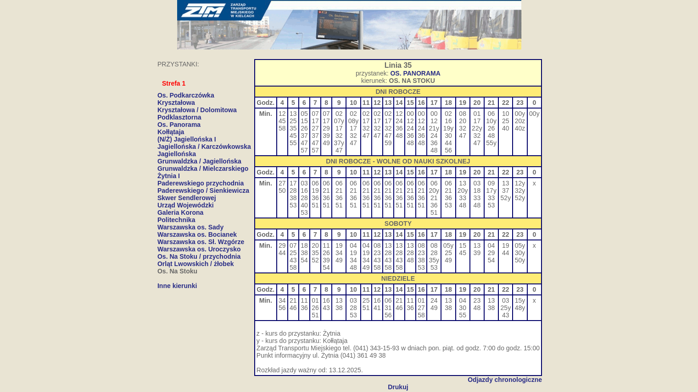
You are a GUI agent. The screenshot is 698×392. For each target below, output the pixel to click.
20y (434, 190)
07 (315, 113)
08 (462, 113)
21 (326, 190)
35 (293, 128)
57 (304, 150)
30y (520, 252)
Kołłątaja (170, 132)
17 (315, 121)
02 (339, 113)
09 (491, 183)
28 (293, 190)
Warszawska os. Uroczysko (199, 249)
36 (399, 128)
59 (388, 143)
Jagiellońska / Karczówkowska (204, 146)
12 (282, 113)
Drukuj (398, 387)
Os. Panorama (179, 124)
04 (353, 245)
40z (520, 128)
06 (491, 113)
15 (304, 121)
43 (293, 260)
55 (293, 143)
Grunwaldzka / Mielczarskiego (202, 168)
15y (520, 300)
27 (315, 128)
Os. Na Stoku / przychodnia (198, 256)
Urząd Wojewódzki (185, 205)
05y (448, 245)
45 (282, 121)
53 (293, 205)
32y (520, 190)
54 (304, 260)
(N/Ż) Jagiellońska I (186, 139)
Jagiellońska (176, 154)
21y (434, 128)
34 (339, 252)
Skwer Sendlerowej (186, 197)
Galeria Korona (180, 212)
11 (326, 245)
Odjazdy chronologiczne (505, 379)
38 (293, 197)
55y (491, 143)
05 (304, 113)
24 (399, 121)
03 (304, 183)
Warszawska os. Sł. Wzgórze (200, 241)
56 (448, 150)
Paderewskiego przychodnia (200, 183)
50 (282, 190)
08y (353, 121)
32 (339, 135)
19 (315, 190)
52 (315, 260)
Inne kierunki (177, 285)
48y (520, 307)
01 (477, 113)
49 (326, 143)
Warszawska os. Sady (190, 227)
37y (339, 143)
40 (505, 128)
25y (506, 307)
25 (293, 121)
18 (477, 190)
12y (520, 183)
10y (491, 121)
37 (304, 135)
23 (377, 252)
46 (293, 307)
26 (304, 128)
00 (410, 113)
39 (326, 135)
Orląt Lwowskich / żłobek (195, 263)
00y (520, 113)
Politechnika (176, 219)
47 (304, 143)
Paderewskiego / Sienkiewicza (203, 190)
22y (477, 128)
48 (399, 135)
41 (377, 307)
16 (448, 121)
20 (462, 121)
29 (326, 128)
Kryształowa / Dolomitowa (197, 110)
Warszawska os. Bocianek (197, 234)
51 (315, 205)
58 (282, 128)
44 (448, 143)
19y (448, 128)
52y (506, 197)
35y (434, 260)
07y (339, 121)
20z (520, 121)
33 (462, 197)
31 (388, 307)
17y (491, 190)
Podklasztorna (179, 117)
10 (505, 113)
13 (293, 113)
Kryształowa (176, 102)
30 (448, 135)
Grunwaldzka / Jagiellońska (199, 161)
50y (520, 260)
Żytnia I (168, 176)
